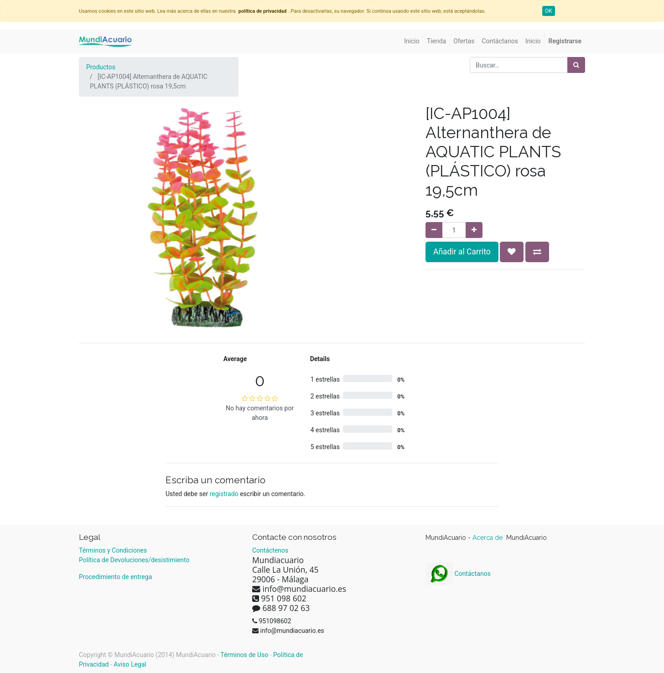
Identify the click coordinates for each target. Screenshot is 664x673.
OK (548, 11)
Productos (100, 67)
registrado (224, 493)
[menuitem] (411, 41)
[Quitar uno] (433, 230)
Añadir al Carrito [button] (462, 251)
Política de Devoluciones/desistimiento (134, 560)
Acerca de (488, 537)
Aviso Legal (130, 664)
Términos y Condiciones (113, 550)
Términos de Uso (244, 654)
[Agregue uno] (474, 230)
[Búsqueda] (576, 65)
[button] (512, 252)
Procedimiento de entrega (115, 576)
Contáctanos (458, 573)
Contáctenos (270, 550)
